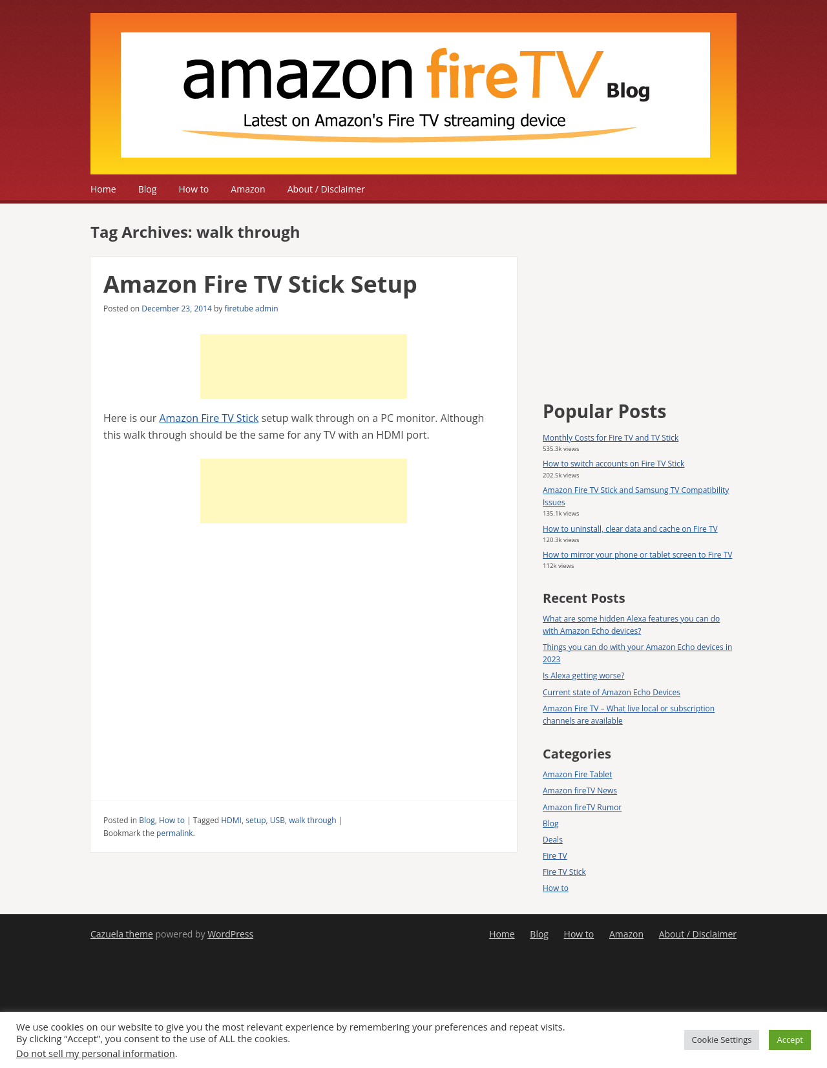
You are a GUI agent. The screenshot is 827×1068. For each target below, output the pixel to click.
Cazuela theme (121, 934)
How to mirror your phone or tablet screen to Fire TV (637, 554)
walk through (312, 820)
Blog (147, 189)
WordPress (230, 934)
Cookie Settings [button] (722, 1039)
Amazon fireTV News (580, 790)
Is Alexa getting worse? (584, 675)
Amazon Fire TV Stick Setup (260, 284)
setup (256, 820)
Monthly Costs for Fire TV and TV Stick (610, 437)
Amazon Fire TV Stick (208, 418)
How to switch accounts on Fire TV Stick (613, 463)
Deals (553, 839)
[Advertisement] (303, 366)
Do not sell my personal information (95, 1053)
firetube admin (251, 308)
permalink (174, 833)
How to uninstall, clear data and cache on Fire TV (630, 528)
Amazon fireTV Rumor (582, 807)
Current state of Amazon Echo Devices (611, 692)
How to (194, 189)
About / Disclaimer (326, 189)
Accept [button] (790, 1039)
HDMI (231, 820)
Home (103, 189)
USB (277, 820)
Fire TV (555, 855)
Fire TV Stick (564, 871)
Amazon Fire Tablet (577, 774)
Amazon (248, 189)
